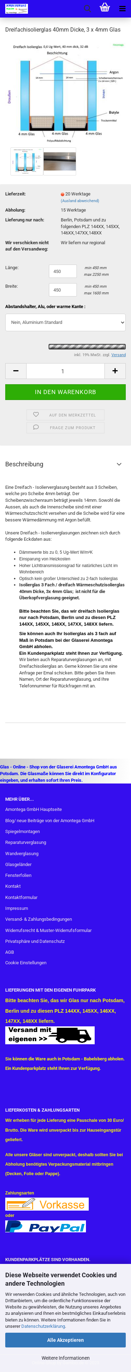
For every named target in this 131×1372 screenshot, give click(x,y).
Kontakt (13, 886)
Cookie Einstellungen (25, 962)
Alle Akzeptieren (65, 1340)
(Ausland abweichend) (80, 201)
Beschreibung (24, 464)
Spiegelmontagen (22, 831)
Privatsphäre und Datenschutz (35, 941)
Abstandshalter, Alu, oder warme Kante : (45, 306)
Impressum (16, 908)
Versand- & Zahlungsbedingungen (38, 919)
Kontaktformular (21, 897)
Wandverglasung (21, 853)
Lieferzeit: (15, 194)
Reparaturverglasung (25, 842)
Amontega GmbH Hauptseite (33, 809)
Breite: (11, 286)
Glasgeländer (18, 864)
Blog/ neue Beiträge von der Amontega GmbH (49, 820)
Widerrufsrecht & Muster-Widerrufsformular (48, 930)
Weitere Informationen (66, 1358)
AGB (9, 952)
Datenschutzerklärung (43, 1326)
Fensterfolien (18, 875)
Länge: (12, 267)
